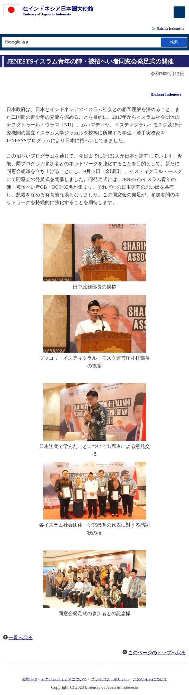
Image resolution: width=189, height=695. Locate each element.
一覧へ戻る (21, 637)
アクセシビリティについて (64, 679)
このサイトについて (150, 679)
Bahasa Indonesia (170, 28)
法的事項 (29, 679)
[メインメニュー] (179, 12)
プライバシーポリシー (109, 679)
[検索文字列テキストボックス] (80, 42)
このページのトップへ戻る (157, 652)
